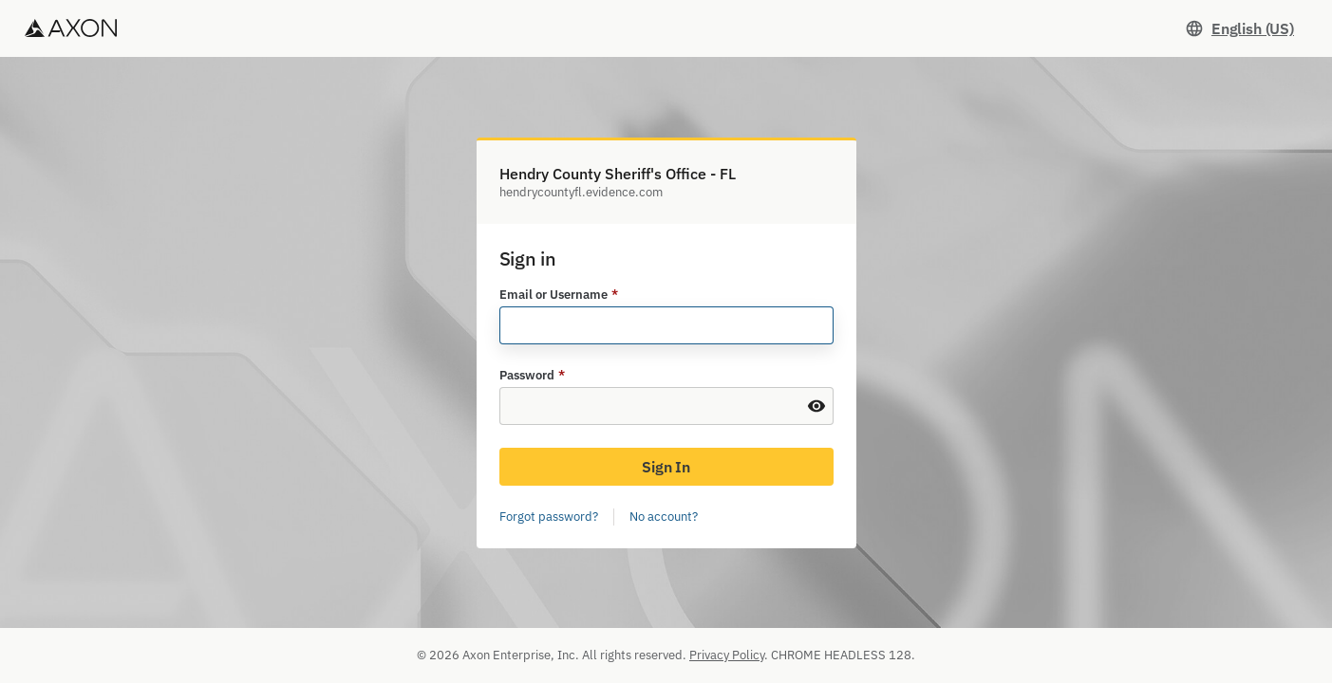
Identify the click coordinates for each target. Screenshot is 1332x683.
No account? (663, 516)
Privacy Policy (726, 655)
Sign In (666, 466)
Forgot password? (548, 516)
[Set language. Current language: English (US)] (1239, 28)
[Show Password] (816, 406)
